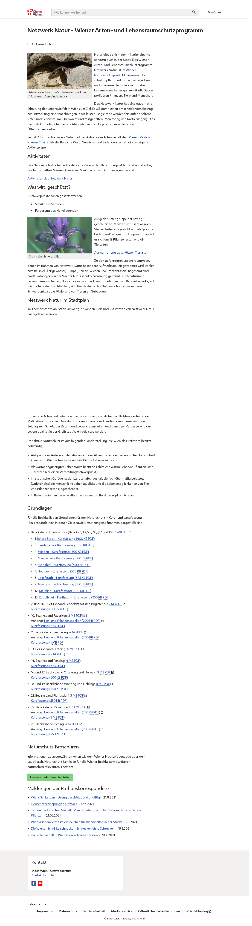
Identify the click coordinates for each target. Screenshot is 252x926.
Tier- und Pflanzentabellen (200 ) (72, 620)
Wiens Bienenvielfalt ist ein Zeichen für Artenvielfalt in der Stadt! (76, 822)
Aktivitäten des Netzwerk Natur (50, 178)
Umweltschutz (42, 44)
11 (121, 532)
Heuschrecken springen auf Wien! (54, 803)
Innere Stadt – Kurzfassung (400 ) (66, 538)
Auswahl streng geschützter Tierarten (121, 252)
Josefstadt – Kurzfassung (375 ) (65, 577)
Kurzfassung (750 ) (49, 689)
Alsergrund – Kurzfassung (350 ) (65, 584)
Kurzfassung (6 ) (48, 665)
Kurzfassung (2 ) (48, 625)
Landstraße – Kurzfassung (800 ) (66, 545)
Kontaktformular (43, 875)
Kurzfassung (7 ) (48, 654)
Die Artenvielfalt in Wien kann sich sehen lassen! (65, 835)
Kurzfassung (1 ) (47, 642)
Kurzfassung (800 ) (49, 609)
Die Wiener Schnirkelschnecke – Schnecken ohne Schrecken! (73, 828)
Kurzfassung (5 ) (48, 717)
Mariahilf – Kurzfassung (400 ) (64, 564)
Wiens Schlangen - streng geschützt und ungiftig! (66, 797)
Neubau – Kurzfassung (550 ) (63, 571)
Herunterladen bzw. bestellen (50, 777)
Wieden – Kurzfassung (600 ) (63, 551)
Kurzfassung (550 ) (49, 700)
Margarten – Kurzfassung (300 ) (65, 558)
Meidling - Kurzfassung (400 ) (65, 591)
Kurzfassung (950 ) (49, 734)
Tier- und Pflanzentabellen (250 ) (72, 712)
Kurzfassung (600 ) (49, 677)
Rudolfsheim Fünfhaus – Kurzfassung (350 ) (74, 597)
